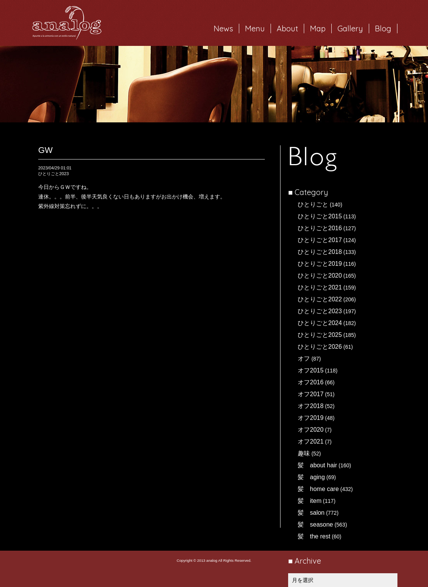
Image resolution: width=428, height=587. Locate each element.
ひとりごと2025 (320, 335)
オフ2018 (311, 406)
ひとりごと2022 (320, 299)
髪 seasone (315, 524)
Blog (383, 28)
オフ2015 (311, 370)
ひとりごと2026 (320, 346)
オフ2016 (311, 382)
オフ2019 (311, 418)
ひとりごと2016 (320, 228)
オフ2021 (311, 441)
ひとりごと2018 (320, 252)
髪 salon (311, 512)
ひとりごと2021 (320, 287)
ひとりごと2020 (320, 275)
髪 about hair (317, 465)
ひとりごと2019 (320, 263)
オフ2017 (311, 394)
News (223, 28)
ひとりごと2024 (320, 323)
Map (318, 28)
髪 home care (318, 489)
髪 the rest (314, 536)
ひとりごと (313, 204)
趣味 (304, 453)
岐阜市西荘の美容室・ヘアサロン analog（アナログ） (67, 23)
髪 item (309, 501)
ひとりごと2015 (320, 216)
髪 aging (311, 477)
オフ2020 (311, 429)
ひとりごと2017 (320, 240)
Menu (255, 28)
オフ (304, 358)
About (287, 28)
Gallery (350, 28)
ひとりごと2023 (320, 311)
